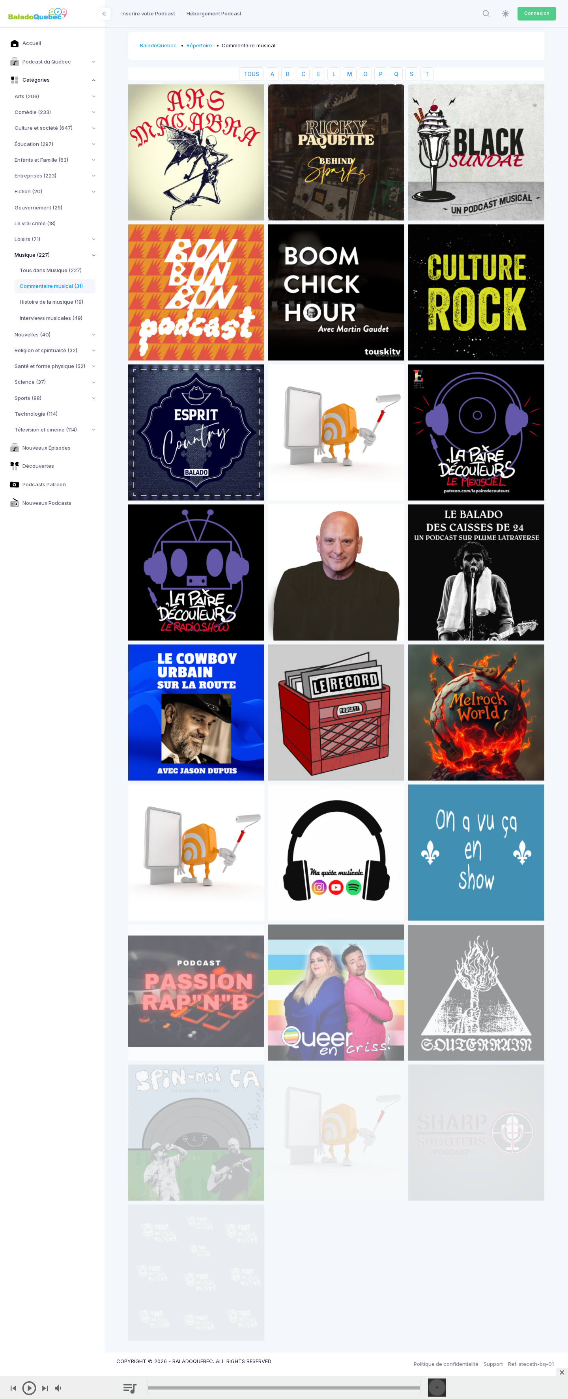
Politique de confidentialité (446, 1364)
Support (493, 1364)
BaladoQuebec (158, 45)
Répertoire (199, 45)
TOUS (251, 74)
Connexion (536, 13)
